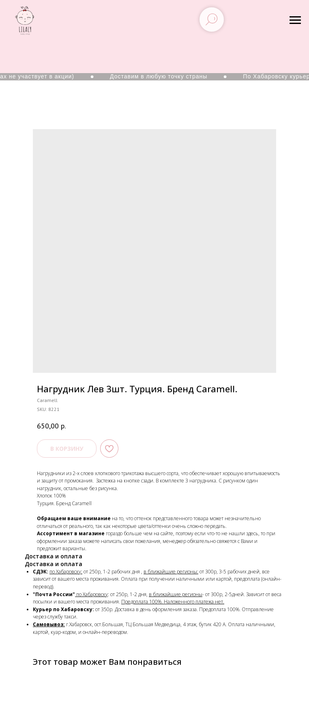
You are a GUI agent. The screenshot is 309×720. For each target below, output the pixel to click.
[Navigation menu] (295, 20)
